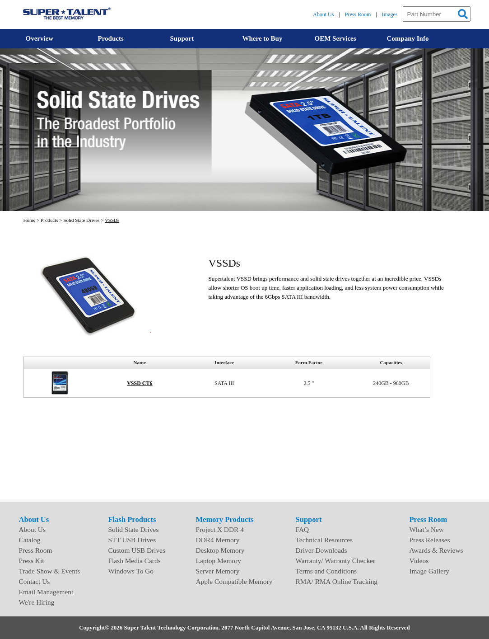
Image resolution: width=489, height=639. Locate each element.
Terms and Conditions (326, 571)
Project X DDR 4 (220, 529)
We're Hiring (37, 602)
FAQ (302, 529)
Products (111, 38)
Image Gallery (429, 571)
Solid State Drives (81, 220)
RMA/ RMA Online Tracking (337, 581)
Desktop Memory (220, 550)
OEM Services (335, 38)
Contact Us (34, 581)
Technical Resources (324, 540)
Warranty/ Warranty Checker (336, 560)
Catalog (30, 540)
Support (182, 38)
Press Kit (31, 560)
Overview (40, 38)
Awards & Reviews (436, 550)
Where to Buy (262, 38)
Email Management (46, 592)
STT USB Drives (132, 540)
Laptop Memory (218, 560)
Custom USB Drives (136, 550)
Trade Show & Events (49, 571)
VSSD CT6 (139, 383)
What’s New (427, 529)
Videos (419, 560)
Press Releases (430, 540)
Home (29, 220)
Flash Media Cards (134, 560)
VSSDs (112, 220)
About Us (323, 14)
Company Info (408, 38)
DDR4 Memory (218, 540)
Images (390, 14)
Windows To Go (131, 571)
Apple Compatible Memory (234, 581)
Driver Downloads (321, 550)
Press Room (358, 14)
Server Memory (218, 571)
